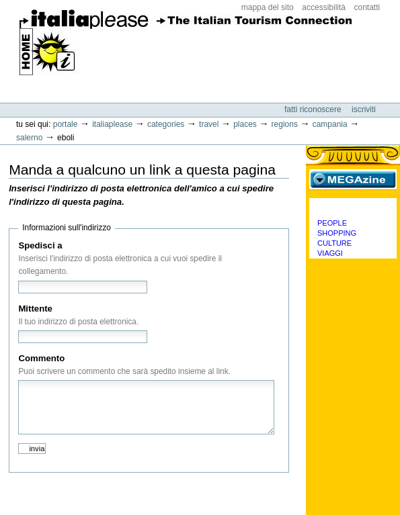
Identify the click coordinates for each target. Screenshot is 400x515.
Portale (65, 124)
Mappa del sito (267, 7)
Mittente (35, 308)
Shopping (336, 233)
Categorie (353, 208)
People (332, 223)
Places (245, 124)
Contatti (367, 7)
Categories (165, 124)
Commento (41, 358)
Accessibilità (324, 7)
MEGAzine (353, 179)
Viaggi (330, 253)
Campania (330, 124)
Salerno (29, 137)
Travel (208, 124)
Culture (334, 243)
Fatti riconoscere (314, 109)
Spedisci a (40, 245)
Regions (285, 124)
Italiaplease (112, 124)
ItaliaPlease (185, 47)
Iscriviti (364, 109)
